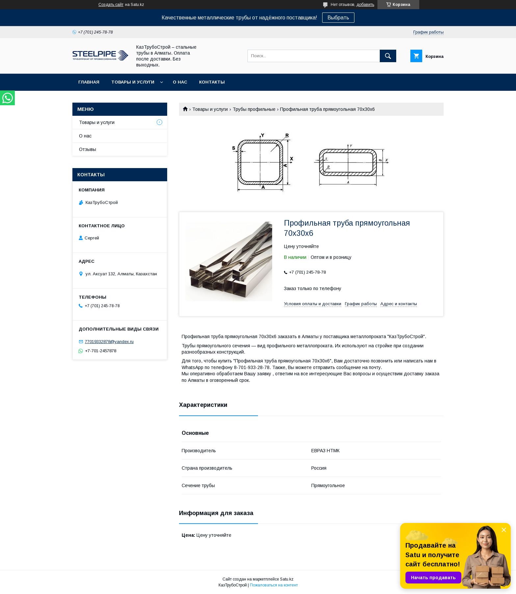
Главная (88, 82)
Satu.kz (287, 579)
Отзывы (87, 149)
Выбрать (338, 17)
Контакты (212, 82)
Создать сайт (110, 4)
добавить (365, 4)
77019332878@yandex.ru (109, 341)
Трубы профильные (254, 109)
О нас (180, 82)
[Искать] (388, 56)
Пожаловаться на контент (274, 585)
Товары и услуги (132, 82)
